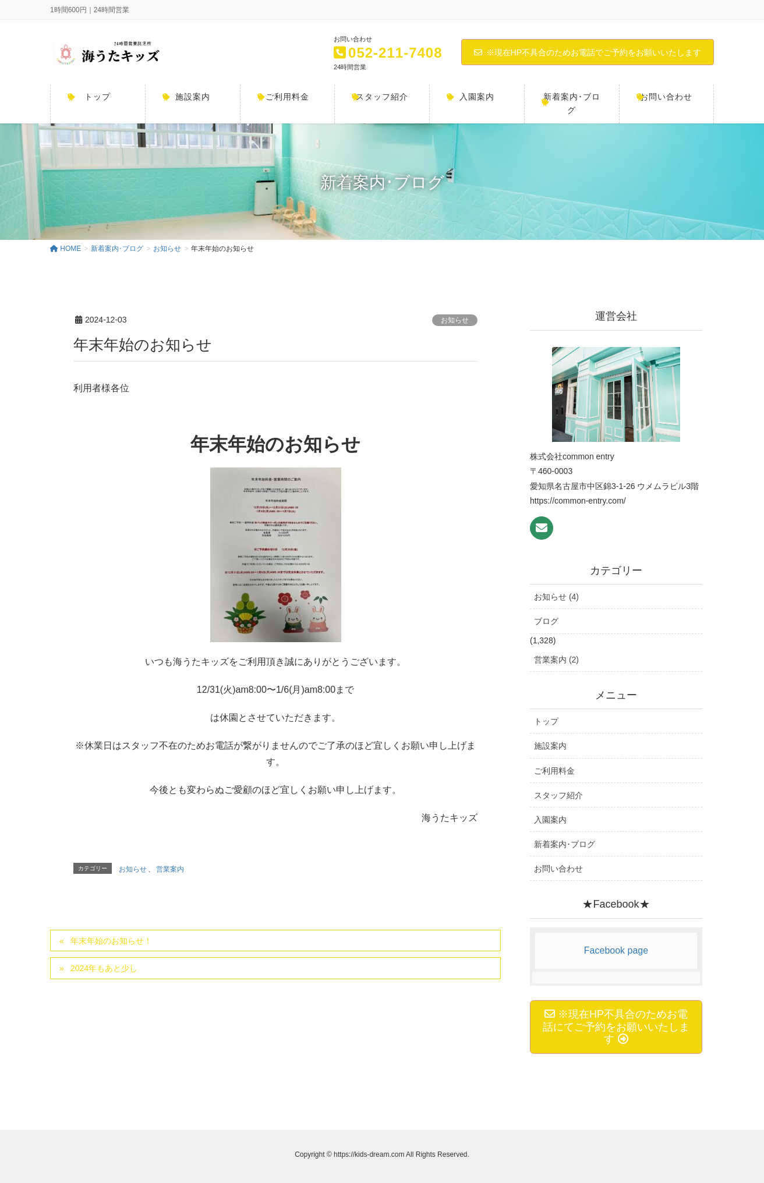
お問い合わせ (558, 868)
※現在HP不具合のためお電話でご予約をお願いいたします (587, 52)
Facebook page (616, 950)
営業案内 (170, 869)
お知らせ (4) (556, 596)
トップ (546, 721)
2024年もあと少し (103, 968)
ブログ (546, 621)
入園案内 (550, 819)
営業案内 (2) (556, 659)
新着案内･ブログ (564, 844)
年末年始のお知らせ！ (111, 940)
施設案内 (550, 745)
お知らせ (455, 320)
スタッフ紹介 (558, 795)
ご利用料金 (554, 770)
